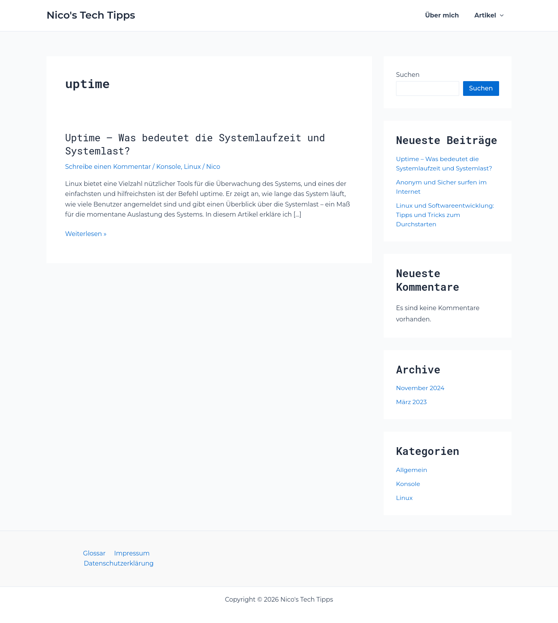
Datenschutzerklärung (153, 553)
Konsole (168, 166)
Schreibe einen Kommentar (108, 166)
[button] (501, 15)
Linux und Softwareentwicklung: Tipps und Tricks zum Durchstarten (446, 215)
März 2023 (411, 402)
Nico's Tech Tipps (90, 15)
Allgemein (412, 470)
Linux (192, 166)
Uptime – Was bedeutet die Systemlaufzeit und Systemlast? (198, 144)
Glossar (58, 553)
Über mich (446, 15)
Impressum (94, 553)
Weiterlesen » (86, 234)
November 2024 (421, 388)
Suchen (408, 74)
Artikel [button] (490, 15)
